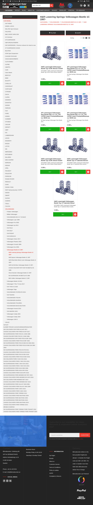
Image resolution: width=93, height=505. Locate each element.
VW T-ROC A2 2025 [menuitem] (12, 286)
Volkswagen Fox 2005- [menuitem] (13, 222)
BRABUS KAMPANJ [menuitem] (9, 407)
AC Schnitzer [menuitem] (8, 37)
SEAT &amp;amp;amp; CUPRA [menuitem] (13, 190)
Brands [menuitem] (54, 10)
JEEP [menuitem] (6, 130)
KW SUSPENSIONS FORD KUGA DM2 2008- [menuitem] (16, 368)
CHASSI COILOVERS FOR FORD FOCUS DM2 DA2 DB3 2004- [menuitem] (19, 346)
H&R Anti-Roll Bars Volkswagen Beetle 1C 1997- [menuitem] (21, 265)
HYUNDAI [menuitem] (8, 121)
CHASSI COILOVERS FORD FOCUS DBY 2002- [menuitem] (17, 340)
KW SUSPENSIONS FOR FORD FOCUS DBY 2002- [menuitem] (18, 338)
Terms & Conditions (54, 467)
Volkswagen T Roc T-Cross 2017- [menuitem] (16, 284)
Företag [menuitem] (71, 10)
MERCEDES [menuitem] (8, 151)
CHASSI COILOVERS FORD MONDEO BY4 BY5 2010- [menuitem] (19, 377)
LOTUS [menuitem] (7, 146)
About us (51, 461)
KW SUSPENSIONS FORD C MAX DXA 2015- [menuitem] (16, 363)
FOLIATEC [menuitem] (8, 31)
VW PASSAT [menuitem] (10, 233)
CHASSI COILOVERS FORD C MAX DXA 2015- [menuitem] (17, 366)
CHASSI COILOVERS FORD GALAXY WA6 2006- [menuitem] (17, 386)
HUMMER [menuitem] (8, 119)
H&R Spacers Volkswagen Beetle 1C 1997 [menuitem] (19, 257)
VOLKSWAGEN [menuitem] (9, 209)
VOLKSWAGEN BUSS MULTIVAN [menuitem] (16, 305)
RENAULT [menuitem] (8, 181)
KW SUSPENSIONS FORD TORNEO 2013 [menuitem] (15, 393)
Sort (79, 33)
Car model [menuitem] (9, 10)
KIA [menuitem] (6, 132)
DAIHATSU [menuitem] (8, 102)
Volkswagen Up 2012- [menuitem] (13, 225)
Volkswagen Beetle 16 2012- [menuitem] (14, 281)
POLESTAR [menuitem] (8, 173)
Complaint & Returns (55, 476)
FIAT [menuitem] (6, 111)
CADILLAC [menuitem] (8, 83)
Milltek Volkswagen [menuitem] (12, 214)
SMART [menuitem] (7, 195)
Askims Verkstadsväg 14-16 (11, 457)
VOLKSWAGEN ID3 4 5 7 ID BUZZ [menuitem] (16, 217)
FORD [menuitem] (7, 113)
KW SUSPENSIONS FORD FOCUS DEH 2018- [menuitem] (16, 354)
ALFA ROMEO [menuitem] (9, 61)
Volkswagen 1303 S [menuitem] (12, 319)
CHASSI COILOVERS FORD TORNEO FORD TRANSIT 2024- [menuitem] (20, 411)
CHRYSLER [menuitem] (8, 89)
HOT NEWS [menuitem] (8, 23)
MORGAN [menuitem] (8, 162)
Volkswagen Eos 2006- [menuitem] (13, 247)
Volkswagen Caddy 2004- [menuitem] (14, 314)
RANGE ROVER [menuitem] (9, 179)
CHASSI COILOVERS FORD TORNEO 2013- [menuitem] (16, 404)
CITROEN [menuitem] (8, 91)
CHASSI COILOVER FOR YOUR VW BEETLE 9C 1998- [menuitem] (21, 269)
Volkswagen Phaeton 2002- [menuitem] (14, 241)
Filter (53, 33)
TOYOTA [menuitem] (7, 206)
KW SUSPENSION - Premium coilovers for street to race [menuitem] (20, 45)
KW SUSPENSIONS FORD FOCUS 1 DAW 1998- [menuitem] (17, 334)
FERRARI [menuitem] (8, 108)
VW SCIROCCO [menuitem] (11, 236)
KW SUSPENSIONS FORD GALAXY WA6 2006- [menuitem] (17, 384)
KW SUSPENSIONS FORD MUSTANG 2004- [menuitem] (16, 398)
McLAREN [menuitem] (8, 157)
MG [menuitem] (6, 149)
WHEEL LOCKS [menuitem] (9, 26)
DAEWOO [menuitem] (8, 100)
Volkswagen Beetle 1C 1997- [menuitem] (15, 249)
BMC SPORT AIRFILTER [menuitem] (12, 34)
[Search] (51, 5)
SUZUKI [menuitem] (7, 198)
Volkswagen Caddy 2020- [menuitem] (14, 316)
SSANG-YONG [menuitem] (9, 187)
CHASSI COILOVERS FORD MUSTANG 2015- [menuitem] (16, 402)
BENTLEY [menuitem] (8, 75)
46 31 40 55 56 (12, 469)
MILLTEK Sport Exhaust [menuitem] (11, 29)
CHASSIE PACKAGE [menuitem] (11, 56)
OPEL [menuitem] (6, 168)
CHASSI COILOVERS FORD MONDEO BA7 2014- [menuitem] (17, 382)
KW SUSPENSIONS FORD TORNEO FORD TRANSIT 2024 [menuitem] (20, 409)
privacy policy (80, 438)
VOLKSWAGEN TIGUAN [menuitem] (13, 297)
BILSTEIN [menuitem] (8, 50)
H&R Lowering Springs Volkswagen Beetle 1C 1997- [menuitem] (21, 253)
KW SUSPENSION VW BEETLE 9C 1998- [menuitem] (19, 275)
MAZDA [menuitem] (7, 143)
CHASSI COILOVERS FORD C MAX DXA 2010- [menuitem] (17, 361)
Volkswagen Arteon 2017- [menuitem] (14, 239)
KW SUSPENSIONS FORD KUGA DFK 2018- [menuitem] (16, 370)
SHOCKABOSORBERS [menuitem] (11, 59)
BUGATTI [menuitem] (7, 80)
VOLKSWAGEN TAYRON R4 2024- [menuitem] (16, 292)
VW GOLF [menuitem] (10, 230)
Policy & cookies (54, 470)
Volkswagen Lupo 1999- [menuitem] (13, 219)
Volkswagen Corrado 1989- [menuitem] (14, 244)
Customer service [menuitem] (43, 10)
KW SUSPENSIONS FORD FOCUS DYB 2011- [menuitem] (16, 350)
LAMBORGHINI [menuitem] (9, 135)
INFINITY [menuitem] (7, 127)
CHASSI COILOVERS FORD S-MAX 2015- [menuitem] (15, 391)
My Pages (52, 455)
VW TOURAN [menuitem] (10, 295)
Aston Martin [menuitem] (8, 72)
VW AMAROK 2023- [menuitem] (12, 311)
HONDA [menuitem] (7, 116)
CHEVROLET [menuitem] (9, 86)
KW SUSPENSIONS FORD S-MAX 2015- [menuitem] (15, 388)
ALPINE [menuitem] (7, 64)
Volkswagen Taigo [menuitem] (12, 289)
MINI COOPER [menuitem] (9, 160)
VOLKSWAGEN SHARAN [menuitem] (14, 300)
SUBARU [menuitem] (7, 201)
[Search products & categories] (41, 5)
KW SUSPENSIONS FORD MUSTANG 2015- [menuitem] (16, 400)
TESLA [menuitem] (7, 203)
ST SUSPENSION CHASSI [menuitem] (12, 48)
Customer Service (54, 464)
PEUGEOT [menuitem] (8, 171)
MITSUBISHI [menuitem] (8, 154)
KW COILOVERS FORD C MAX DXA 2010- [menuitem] (15, 359)
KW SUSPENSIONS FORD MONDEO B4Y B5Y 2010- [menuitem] (18, 375)
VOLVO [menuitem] (7, 322)
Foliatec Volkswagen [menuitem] (12, 211)
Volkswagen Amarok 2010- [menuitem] (14, 308)
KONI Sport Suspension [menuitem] (11, 53)
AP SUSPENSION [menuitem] (10, 39)
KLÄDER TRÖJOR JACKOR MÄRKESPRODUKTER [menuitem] (18, 327)
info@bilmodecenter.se (13, 472)
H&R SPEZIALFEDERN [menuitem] (11, 42)
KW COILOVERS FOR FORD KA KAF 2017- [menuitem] (16, 329)
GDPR (51, 473)
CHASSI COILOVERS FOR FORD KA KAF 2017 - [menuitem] (17, 331)
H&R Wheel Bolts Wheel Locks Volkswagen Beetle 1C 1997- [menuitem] (22, 261)
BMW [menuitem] (6, 78)
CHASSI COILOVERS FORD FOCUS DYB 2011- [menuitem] (17, 352)
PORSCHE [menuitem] (8, 176)
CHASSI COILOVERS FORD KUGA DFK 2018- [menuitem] (16, 372)
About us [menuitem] (31, 10)
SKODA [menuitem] (7, 192)
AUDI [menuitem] (6, 70)
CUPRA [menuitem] (7, 97)
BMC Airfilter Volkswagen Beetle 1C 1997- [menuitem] (19, 278)
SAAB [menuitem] (6, 184)
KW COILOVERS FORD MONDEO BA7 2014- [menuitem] (16, 379)
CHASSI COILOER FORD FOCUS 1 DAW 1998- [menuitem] (17, 336)
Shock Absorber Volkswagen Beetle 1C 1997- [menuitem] (20, 273)
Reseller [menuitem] (62, 10)
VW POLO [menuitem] (10, 228)
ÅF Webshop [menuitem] (80, 10)
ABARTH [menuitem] (7, 67)
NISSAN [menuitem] (7, 165)
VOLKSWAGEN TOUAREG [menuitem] (14, 303)
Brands (51, 458)
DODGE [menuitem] (7, 105)
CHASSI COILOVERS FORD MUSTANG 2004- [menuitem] (16, 395)
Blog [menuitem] (24, 10)
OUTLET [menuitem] (17, 10)
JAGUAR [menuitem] (7, 124)
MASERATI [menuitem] (8, 140)
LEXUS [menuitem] (7, 138)
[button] (84, 5)
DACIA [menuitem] (7, 94)
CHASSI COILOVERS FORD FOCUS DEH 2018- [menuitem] (17, 356)
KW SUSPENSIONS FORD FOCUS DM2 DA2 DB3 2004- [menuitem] (19, 343)
